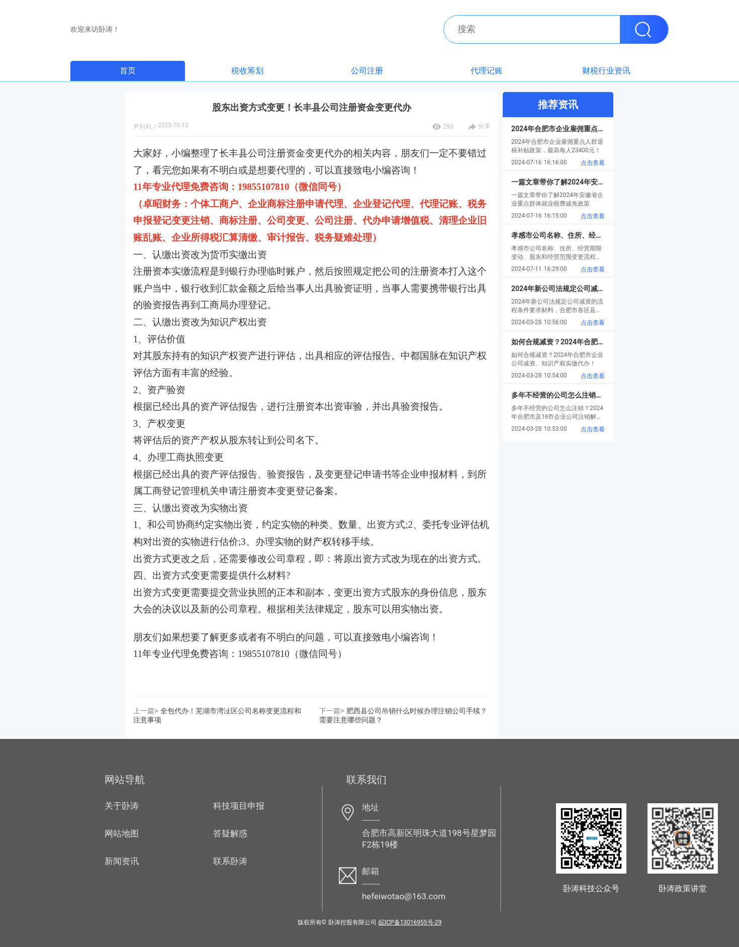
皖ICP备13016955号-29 (410, 922)
